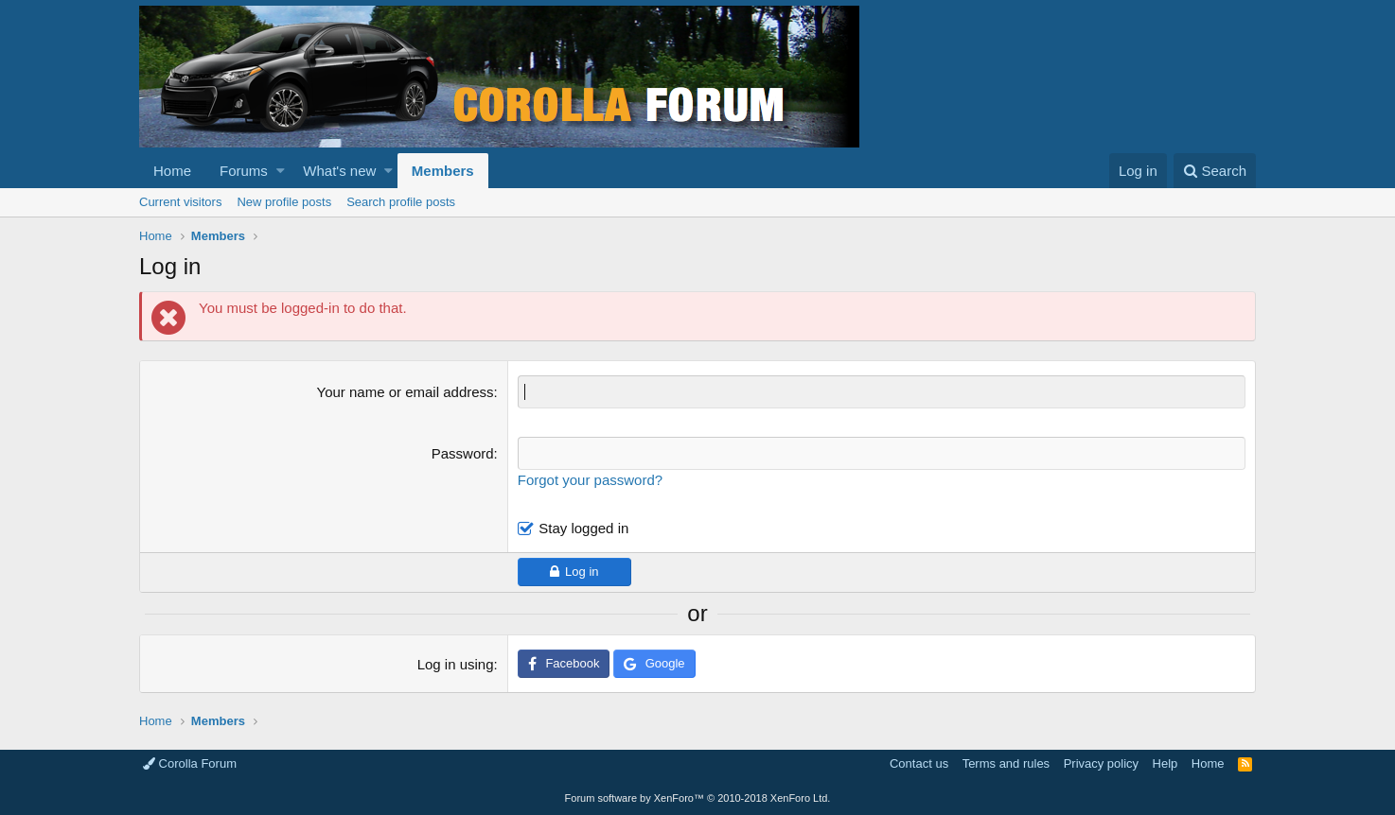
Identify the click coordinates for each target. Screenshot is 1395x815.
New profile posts (284, 202)
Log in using (455, 664)
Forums (244, 171)
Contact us (919, 763)
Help (1165, 763)
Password (463, 453)
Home (172, 171)
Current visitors (180, 202)
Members (443, 171)
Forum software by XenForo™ (698, 798)
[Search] (1215, 170)
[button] (281, 170)
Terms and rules (1006, 763)
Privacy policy (1101, 763)
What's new (339, 171)
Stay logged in (583, 528)
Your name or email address (405, 392)
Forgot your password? (590, 480)
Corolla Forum (190, 763)
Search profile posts (400, 202)
